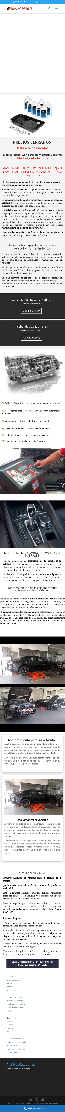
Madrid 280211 (12, 1045)
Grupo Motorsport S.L (15, 1039)
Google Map (29, 310)
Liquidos (9, 1031)
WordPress (53, 1103)
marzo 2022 (13, 1069)
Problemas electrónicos (16, 1004)
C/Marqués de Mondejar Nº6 (18, 1042)
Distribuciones (12, 990)
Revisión (9, 976)
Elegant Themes (25, 1103)
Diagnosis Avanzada (14, 1000)
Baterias (9, 1021)
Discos (9, 987)
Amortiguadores (13, 980)
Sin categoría (26, 1069)
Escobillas (10, 1025)
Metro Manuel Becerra (15, 1049)
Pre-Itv (9, 1011)
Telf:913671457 (12, 1052)
